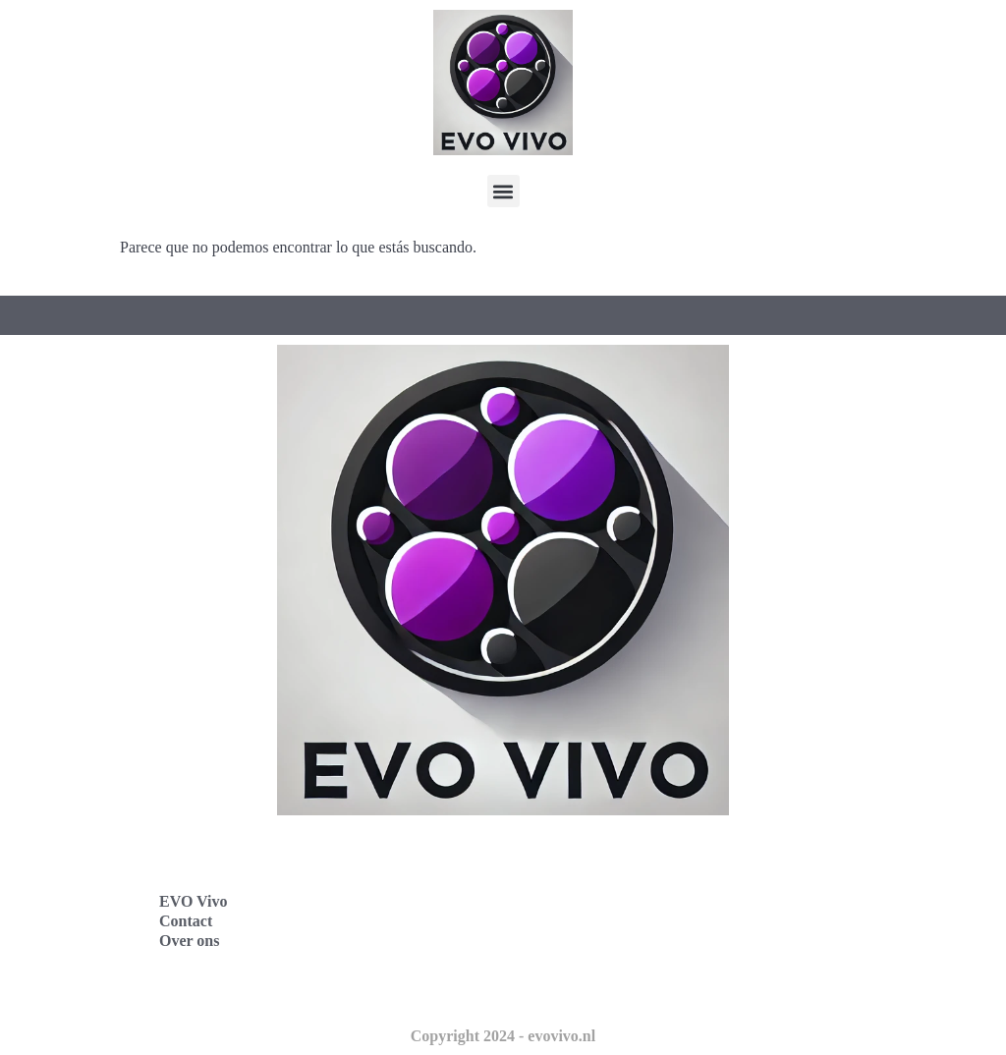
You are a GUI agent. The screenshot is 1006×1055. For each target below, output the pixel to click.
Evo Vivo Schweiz (591, 985)
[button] (503, 191)
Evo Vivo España (589, 899)
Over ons (189, 940)
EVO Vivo (193, 901)
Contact (185, 921)
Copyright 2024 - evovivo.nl (503, 1035)
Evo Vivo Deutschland (606, 856)
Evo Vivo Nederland (600, 942)
